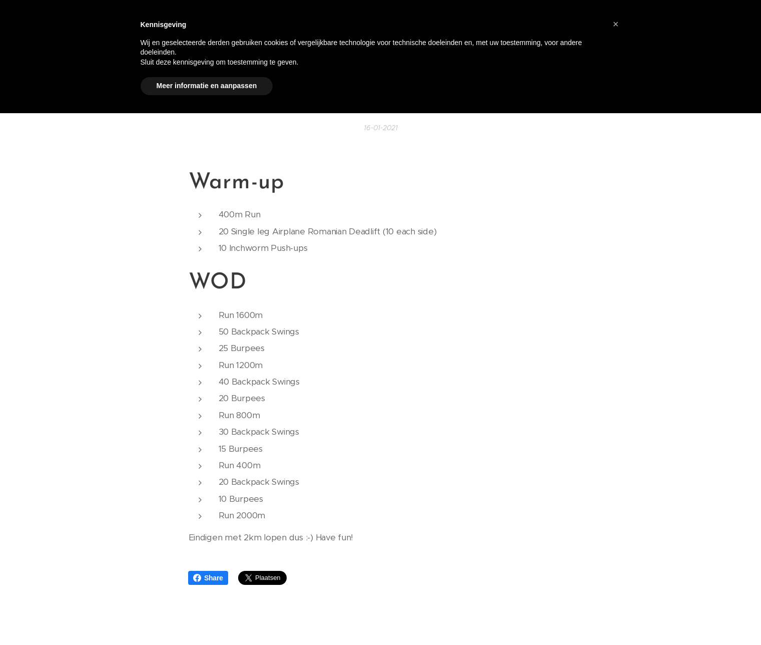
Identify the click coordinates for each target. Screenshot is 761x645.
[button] (616, 24)
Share (208, 578)
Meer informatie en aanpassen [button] (207, 86)
